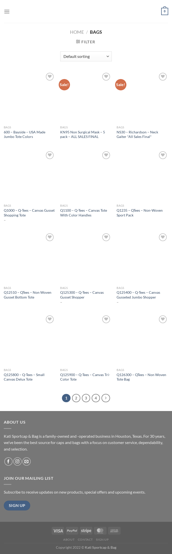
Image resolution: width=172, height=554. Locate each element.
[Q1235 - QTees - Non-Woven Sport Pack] (142, 176)
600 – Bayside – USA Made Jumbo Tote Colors (24, 134)
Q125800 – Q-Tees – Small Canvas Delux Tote (24, 377)
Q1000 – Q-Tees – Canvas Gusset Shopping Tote (29, 212)
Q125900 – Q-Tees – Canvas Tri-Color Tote (85, 377)
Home (77, 32)
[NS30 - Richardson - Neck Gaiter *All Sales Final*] (142, 97)
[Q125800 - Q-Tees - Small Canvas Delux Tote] (29, 340)
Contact (85, 539)
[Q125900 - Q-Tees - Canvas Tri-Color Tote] (86, 340)
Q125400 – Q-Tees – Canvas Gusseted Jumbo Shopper (138, 294)
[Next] (105, 398)
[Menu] (7, 11)
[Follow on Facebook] (8, 461)
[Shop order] (86, 56)
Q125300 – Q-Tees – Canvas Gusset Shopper (82, 294)
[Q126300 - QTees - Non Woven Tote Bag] (142, 340)
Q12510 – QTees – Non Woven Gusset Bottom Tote (27, 294)
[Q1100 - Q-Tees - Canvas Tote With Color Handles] (86, 176)
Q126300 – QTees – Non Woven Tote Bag (141, 377)
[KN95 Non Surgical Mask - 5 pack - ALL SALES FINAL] (86, 97)
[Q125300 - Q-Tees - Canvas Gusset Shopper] (86, 258)
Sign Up (102, 539)
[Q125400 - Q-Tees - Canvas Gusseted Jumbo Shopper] (142, 258)
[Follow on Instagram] (17, 461)
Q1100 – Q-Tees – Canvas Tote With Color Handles (83, 212)
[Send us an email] (26, 461)
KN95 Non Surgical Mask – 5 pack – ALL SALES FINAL (82, 134)
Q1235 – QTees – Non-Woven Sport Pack (140, 212)
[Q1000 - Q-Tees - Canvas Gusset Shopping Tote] (29, 176)
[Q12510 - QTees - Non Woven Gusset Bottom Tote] (29, 258)
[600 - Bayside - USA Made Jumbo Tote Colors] (29, 97)
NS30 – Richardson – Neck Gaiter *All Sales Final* (137, 134)
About (69, 539)
